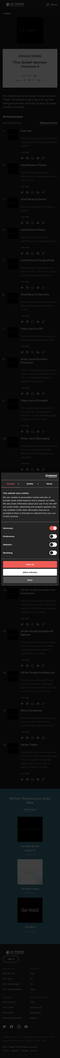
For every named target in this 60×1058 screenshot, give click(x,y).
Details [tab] (30, 483)
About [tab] (49, 483)
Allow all (30, 564)
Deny (30, 580)
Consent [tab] (11, 483)
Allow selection (30, 572)
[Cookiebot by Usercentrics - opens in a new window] (45, 476)
